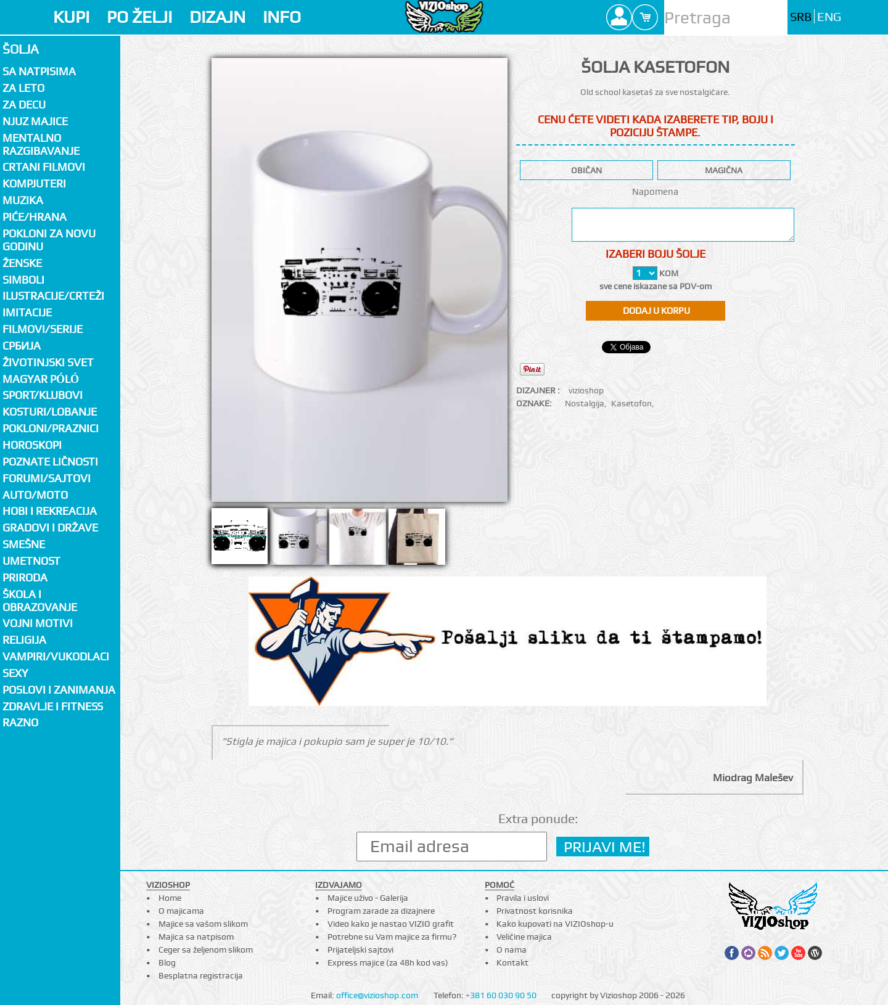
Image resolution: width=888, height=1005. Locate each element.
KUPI (71, 17)
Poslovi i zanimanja (58, 689)
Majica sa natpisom (196, 936)
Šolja (20, 49)
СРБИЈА (21, 345)
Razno (20, 722)
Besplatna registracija (200, 975)
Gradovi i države (50, 527)
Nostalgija (584, 403)
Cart (645, 17)
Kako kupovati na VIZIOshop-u (555, 924)
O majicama (181, 911)
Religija (24, 639)
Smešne (23, 544)
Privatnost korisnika (534, 911)
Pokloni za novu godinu (49, 240)
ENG (829, 17)
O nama (511, 949)
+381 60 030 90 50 (501, 995)
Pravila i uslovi (522, 898)
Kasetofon (631, 403)
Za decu (24, 104)
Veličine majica (524, 936)
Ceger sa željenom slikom (205, 949)
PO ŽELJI (139, 17)
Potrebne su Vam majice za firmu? (391, 936)
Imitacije (27, 312)
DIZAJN (217, 17)
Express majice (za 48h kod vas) (387, 962)
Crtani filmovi (43, 166)
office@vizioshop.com (377, 995)
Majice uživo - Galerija (367, 898)
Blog (167, 962)
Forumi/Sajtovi (46, 478)
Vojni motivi (37, 623)
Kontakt (512, 962)
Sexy (15, 673)
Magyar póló (40, 378)
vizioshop (586, 390)
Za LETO (23, 87)
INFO (282, 17)
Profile (619, 17)
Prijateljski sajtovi (360, 949)
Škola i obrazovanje (39, 600)
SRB (801, 17)
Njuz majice (35, 121)
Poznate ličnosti (50, 461)
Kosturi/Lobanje (49, 411)
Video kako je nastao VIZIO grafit (390, 924)
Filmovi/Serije (42, 328)
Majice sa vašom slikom (203, 924)
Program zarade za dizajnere (381, 911)
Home (169, 898)
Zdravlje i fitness (52, 706)
